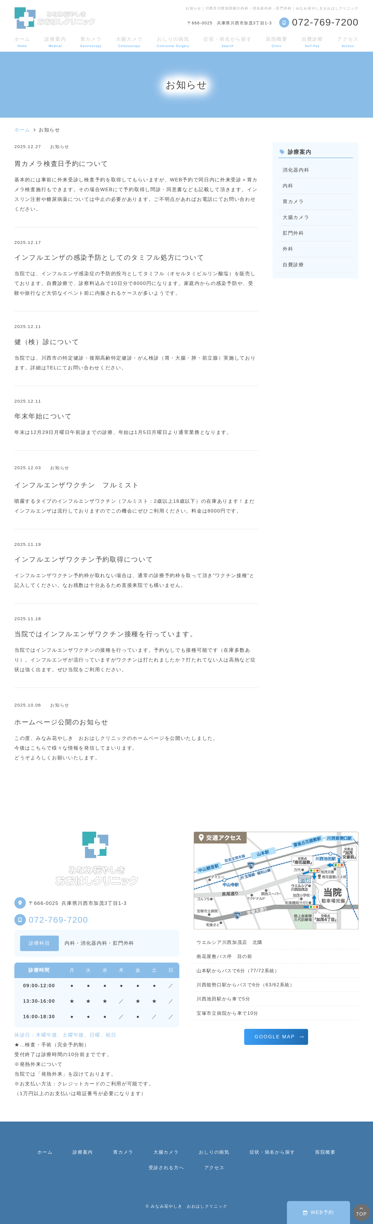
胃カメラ (91, 42)
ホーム (22, 42)
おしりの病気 (173, 42)
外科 (288, 249)
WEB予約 (318, 1212)
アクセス (348, 42)
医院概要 (276, 42)
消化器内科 (296, 170)
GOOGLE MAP (275, 1036)
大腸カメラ (129, 42)
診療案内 (55, 42)
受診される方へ (166, 1167)
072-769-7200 (58, 919)
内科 (288, 186)
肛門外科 (293, 233)
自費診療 (312, 42)
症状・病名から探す (227, 42)
